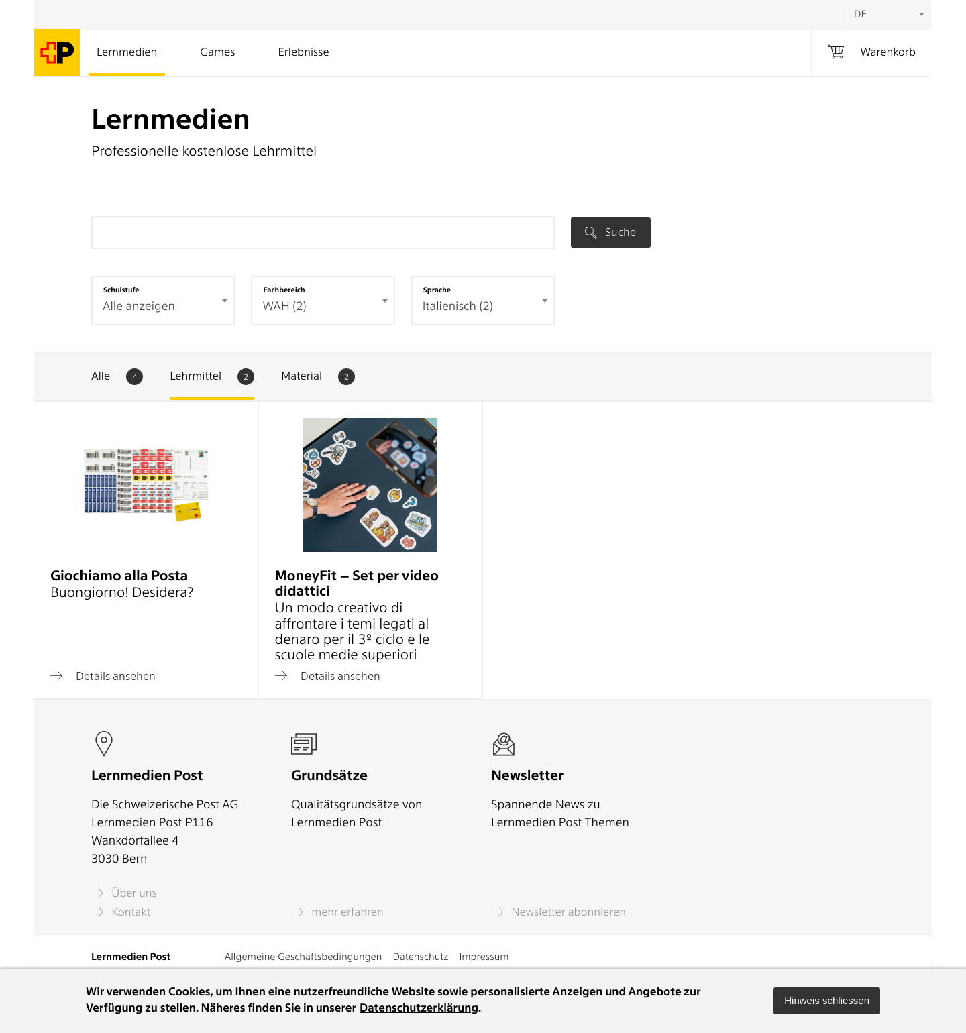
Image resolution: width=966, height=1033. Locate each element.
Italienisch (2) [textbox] (458, 306)
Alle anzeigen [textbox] (139, 306)
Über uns (124, 893)
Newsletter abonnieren (558, 912)
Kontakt (120, 912)
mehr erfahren (337, 912)
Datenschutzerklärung (419, 1008)
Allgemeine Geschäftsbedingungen (303, 956)
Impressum (483, 956)
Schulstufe (121, 289)
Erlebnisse (303, 52)
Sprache (437, 289)
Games (217, 52)
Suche (610, 232)
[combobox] (888, 14)
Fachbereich (284, 289)
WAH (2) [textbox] (284, 306)
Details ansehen (103, 676)
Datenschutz (420, 956)
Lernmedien (127, 52)
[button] (826, 1000)
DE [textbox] (860, 14)
